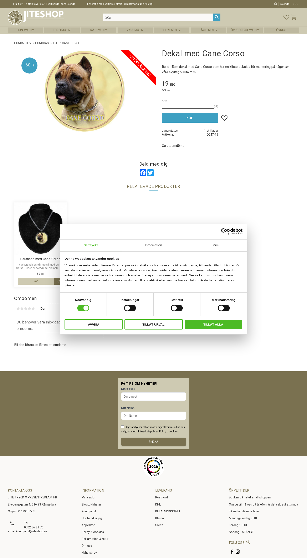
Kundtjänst (89, 511)
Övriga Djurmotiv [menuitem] (245, 30)
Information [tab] (153, 245)
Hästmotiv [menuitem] (62, 30)
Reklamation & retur (95, 539)
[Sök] (216, 17)
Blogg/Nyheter (91, 504)
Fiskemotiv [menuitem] (171, 30)
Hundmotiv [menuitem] (25, 30)
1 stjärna (18, 308)
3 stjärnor (26, 308)
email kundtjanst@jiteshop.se (27, 531)
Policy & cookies (93, 532)
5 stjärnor (33, 308)
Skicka (153, 441)
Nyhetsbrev (89, 552)
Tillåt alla (213, 324)
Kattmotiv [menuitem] (98, 30)
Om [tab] (216, 245)
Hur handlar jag (92, 518)
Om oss (87, 546)
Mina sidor (89, 497)
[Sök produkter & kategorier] (158, 17)
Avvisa (93, 324)
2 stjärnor (22, 308)
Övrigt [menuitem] (281, 30)
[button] (286, 17)
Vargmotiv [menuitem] (135, 30)
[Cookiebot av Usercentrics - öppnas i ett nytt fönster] (224, 231)
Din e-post (128, 388)
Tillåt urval (153, 324)
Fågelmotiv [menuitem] (208, 30)
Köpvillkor (88, 525)
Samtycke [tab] (91, 245)
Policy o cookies (168, 431)
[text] (227, 84)
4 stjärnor (29, 308)
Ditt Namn (128, 407)
